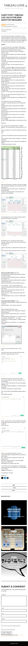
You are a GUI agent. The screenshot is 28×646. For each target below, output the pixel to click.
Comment (3, 594)
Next (13, 490)
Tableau (15, 26)
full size (3, 181)
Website (3, 618)
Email (2, 613)
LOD (12, 26)
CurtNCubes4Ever (7, 26)
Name (2, 608)
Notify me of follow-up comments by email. (10, 625)
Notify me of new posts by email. (8, 629)
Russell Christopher (6, 29)
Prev (14, 487)
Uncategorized (10, 24)
